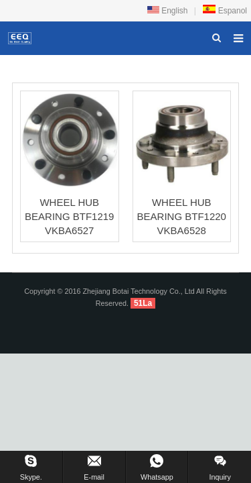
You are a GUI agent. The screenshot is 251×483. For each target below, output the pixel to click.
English (167, 10)
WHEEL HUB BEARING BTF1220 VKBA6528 (181, 216)
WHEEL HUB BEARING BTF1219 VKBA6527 (69, 216)
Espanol (224, 10)
